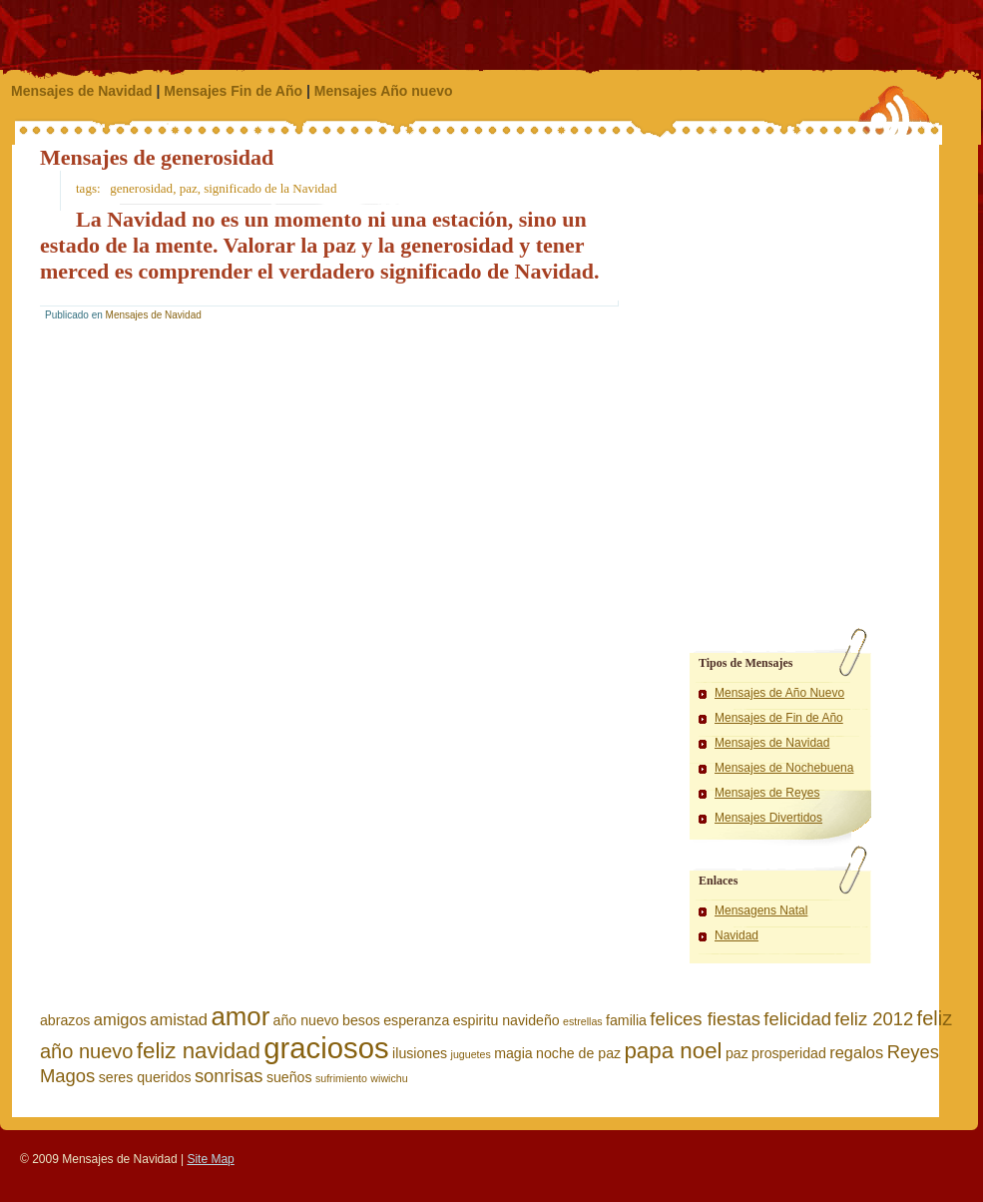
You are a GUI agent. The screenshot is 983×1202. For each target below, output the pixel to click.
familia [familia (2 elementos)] (626, 1020)
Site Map (210, 1159)
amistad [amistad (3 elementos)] (179, 1019)
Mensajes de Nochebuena (784, 768)
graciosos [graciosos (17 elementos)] (326, 1047)
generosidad (141, 188)
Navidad (736, 935)
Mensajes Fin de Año (233, 91)
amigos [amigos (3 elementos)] (120, 1019)
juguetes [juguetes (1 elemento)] (471, 1054)
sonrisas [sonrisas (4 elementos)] (229, 1075)
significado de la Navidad (270, 188)
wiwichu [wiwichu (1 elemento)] (388, 1078)
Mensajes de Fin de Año (779, 718)
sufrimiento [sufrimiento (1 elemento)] (341, 1078)
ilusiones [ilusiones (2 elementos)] (419, 1053)
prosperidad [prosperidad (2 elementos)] (788, 1053)
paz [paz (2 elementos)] (737, 1053)
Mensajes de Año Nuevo (779, 693)
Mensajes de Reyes (767, 793)
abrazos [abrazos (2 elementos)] (65, 1020)
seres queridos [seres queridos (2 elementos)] (145, 1077)
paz (189, 188)
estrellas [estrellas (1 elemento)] (583, 1021)
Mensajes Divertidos (768, 818)
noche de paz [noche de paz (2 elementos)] (578, 1053)
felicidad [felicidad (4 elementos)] (797, 1018)
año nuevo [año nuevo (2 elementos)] (306, 1020)
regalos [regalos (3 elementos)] (856, 1052)
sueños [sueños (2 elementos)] (289, 1077)
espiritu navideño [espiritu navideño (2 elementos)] (506, 1020)
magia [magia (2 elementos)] (513, 1053)
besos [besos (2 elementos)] (361, 1020)
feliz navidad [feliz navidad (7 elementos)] (198, 1050)
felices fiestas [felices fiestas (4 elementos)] (705, 1018)
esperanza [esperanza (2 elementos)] (416, 1020)
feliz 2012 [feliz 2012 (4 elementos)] (873, 1018)
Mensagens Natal (761, 910)
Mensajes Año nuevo (383, 91)
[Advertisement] (740, 244)
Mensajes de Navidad (82, 91)
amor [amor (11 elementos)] (240, 1016)
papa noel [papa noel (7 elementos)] (673, 1050)
